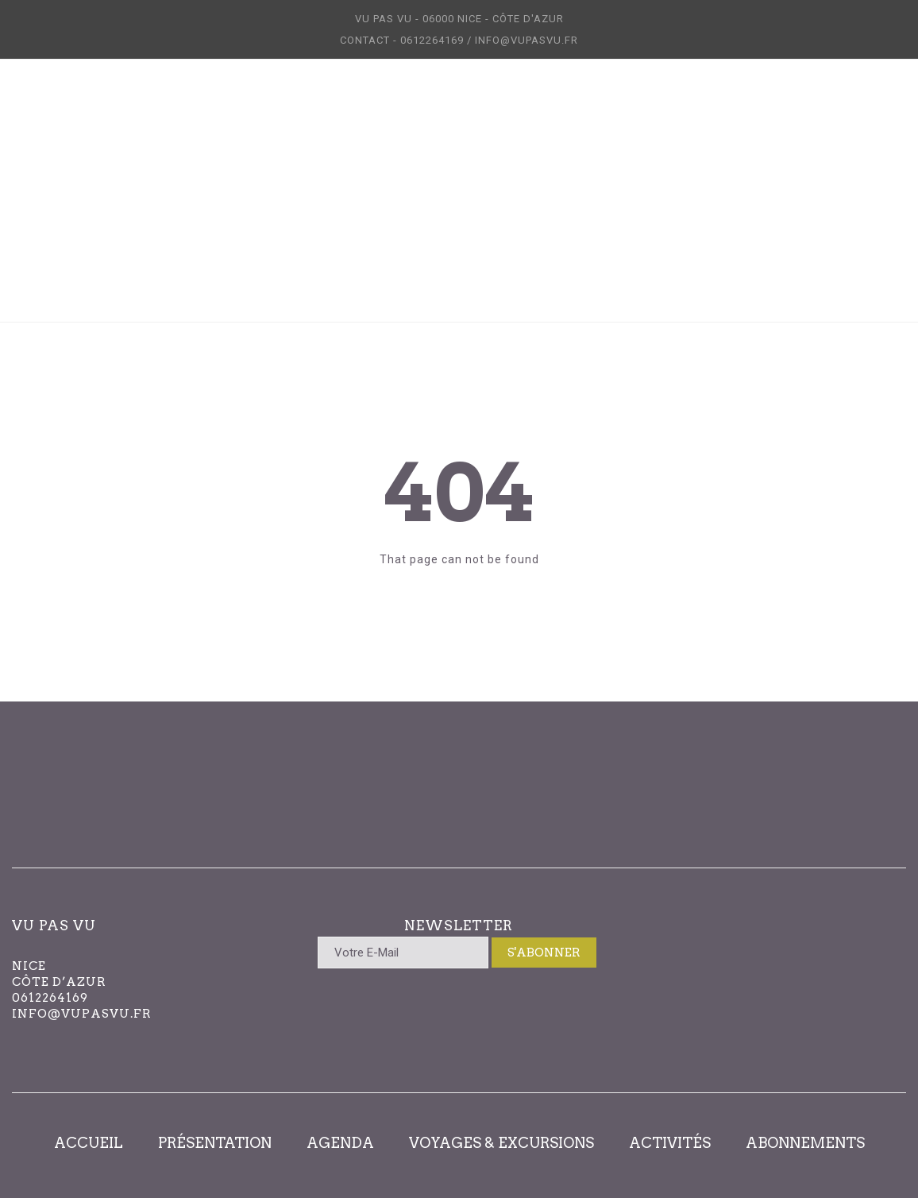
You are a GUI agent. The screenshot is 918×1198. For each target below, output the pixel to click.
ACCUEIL (88, 1142)
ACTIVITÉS (670, 1142)
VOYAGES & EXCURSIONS (501, 1142)
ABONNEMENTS (805, 1142)
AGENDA (340, 1142)
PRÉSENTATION (215, 1142)
